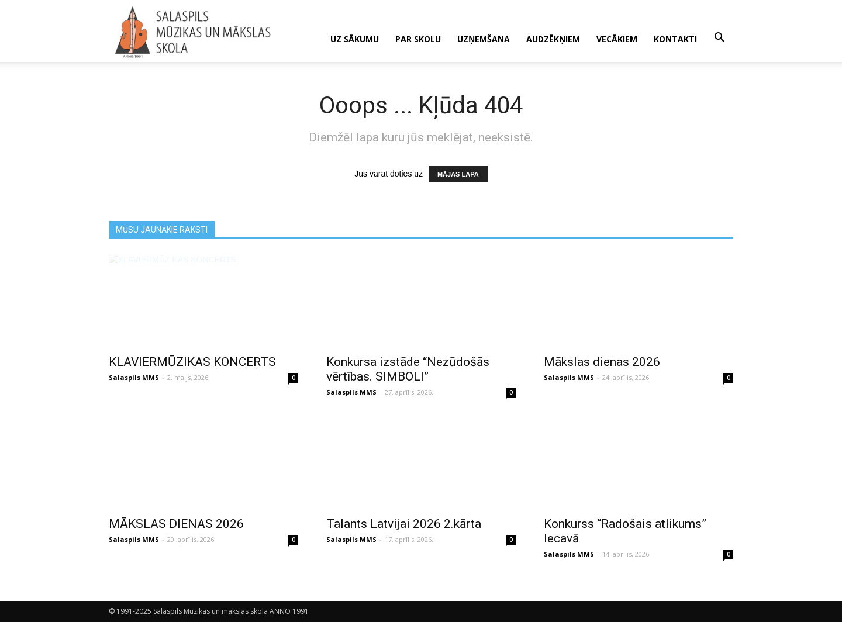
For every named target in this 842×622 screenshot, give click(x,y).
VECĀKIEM (616, 38)
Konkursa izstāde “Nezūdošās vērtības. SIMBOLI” (407, 369)
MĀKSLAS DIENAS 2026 (176, 524)
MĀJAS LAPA (458, 174)
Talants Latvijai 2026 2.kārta (403, 524)
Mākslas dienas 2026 (602, 362)
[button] (719, 38)
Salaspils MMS (134, 377)
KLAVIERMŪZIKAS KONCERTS (192, 362)
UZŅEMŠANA (483, 38)
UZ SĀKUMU (354, 38)
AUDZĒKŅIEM (553, 38)
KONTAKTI (675, 38)
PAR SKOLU (418, 38)
